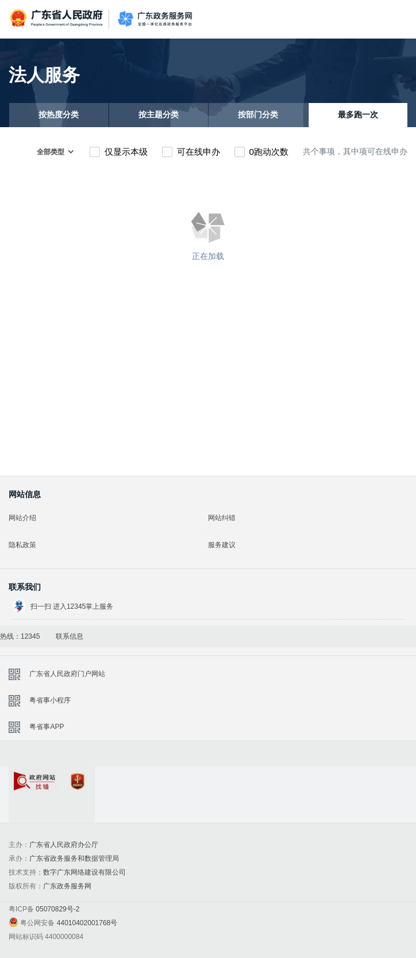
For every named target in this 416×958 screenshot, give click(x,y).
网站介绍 (22, 518)
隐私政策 (22, 545)
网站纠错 (222, 518)
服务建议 (222, 545)
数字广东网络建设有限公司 (84, 872)
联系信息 (69, 636)
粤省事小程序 (50, 700)
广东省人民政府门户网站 (67, 674)
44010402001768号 (87, 923)
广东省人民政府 (57, 18)
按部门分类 (258, 114)
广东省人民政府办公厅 (63, 845)
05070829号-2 (57, 909)
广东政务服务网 (154, 19)
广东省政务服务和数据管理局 (74, 858)
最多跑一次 (358, 114)
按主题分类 (158, 114)
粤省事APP (46, 727)
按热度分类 (58, 114)
